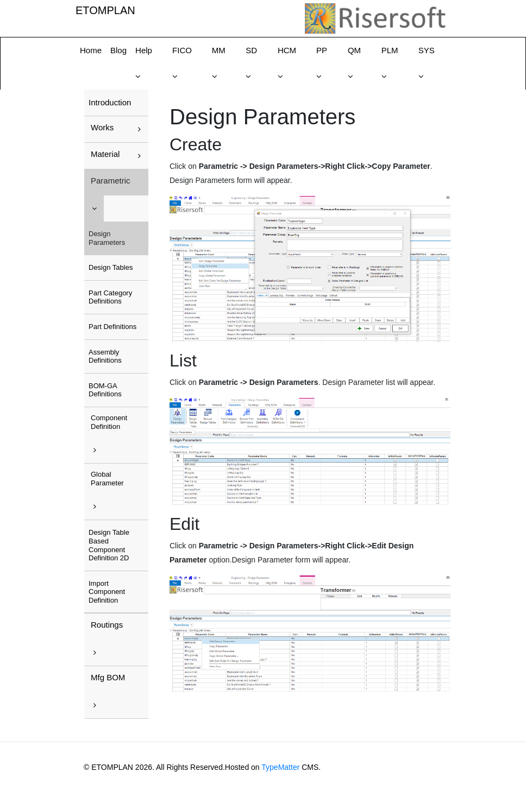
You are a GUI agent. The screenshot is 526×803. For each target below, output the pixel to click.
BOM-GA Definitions (105, 390)
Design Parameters (107, 238)
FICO (182, 50)
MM (219, 50)
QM (354, 50)
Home (91, 50)
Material (105, 154)
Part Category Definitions (110, 297)
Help (143, 50)
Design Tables (111, 267)
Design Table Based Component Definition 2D (109, 545)
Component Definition (109, 422)
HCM (287, 50)
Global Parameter (107, 478)
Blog (118, 50)
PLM (389, 50)
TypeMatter (280, 767)
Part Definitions (112, 327)
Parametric (110, 180)
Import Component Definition (107, 591)
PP (321, 50)
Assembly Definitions (105, 356)
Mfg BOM (108, 677)
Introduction (110, 102)
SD (251, 50)
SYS (426, 50)
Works (102, 127)
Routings (107, 624)
